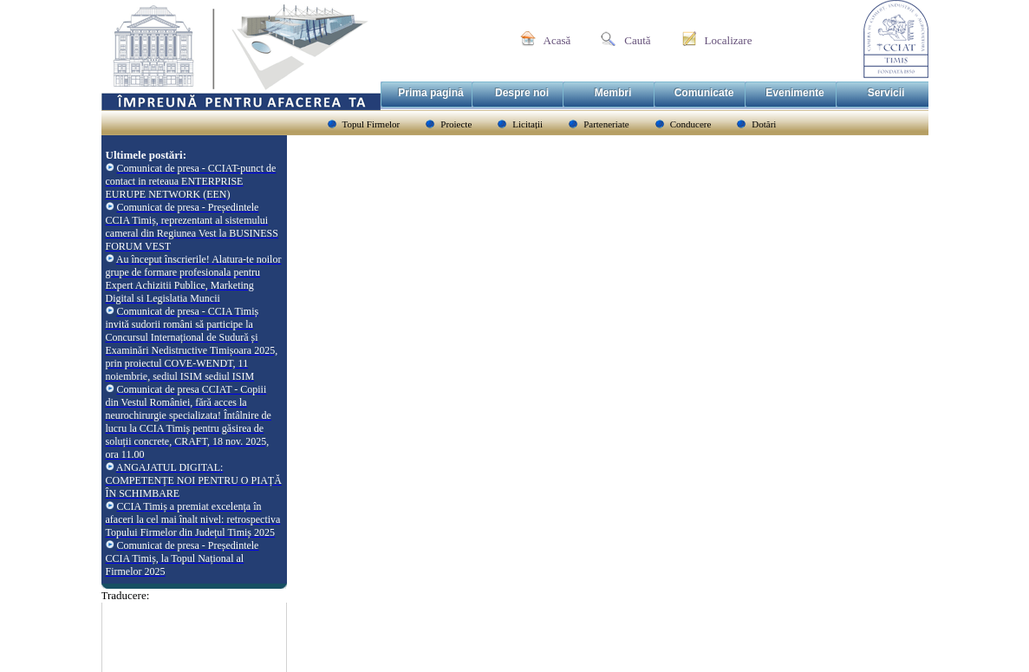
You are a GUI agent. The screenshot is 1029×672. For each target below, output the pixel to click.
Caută (637, 40)
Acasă (557, 40)
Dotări (764, 124)
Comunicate (704, 93)
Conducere (691, 124)
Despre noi (522, 93)
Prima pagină (430, 93)
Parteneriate (606, 124)
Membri (613, 93)
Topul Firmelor (371, 124)
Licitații (527, 124)
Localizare (728, 40)
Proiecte (456, 124)
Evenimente (794, 93)
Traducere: (125, 595)
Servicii (886, 93)
